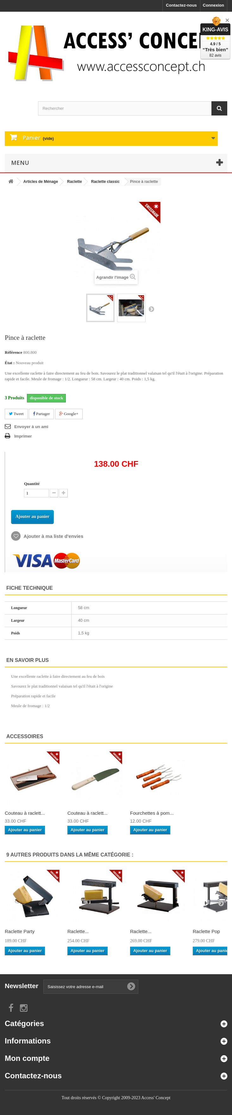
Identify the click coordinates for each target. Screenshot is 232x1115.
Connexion (213, 5)
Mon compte (27, 1058)
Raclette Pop (206, 931)
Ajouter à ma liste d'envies (52, 536)
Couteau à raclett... (25, 813)
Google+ (68, 413)
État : (10, 362)
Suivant (151, 309)
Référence (13, 352)
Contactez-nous (181, 5)
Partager (41, 413)
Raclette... (78, 931)
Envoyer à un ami (31, 426)
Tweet (16, 413)
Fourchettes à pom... (152, 813)
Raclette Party (19, 931)
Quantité (32, 483)
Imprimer (23, 436)
